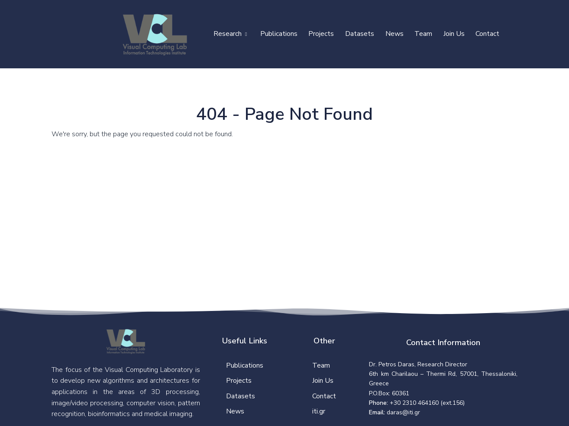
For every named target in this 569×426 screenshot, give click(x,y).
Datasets (359, 33)
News (394, 33)
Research (230, 33)
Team (423, 33)
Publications (278, 33)
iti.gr (318, 411)
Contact (487, 33)
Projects (321, 33)
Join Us (454, 33)
